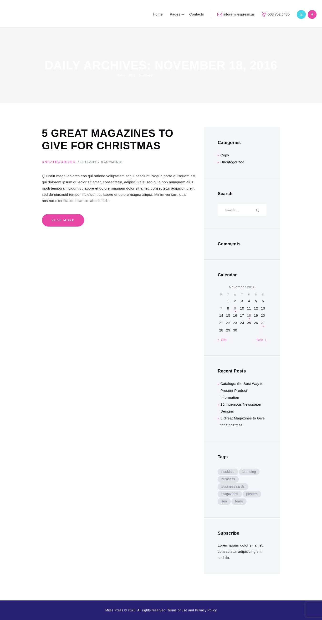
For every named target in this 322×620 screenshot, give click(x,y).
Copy (224, 155)
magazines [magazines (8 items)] (229, 494)
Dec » (261, 340)
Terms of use (177, 610)
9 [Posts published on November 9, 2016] (235, 308)
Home (121, 75)
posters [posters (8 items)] (252, 494)
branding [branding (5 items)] (249, 472)
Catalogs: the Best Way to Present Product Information (241, 390)
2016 (131, 75)
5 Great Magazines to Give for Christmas (109, 139)
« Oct (222, 340)
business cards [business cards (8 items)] (233, 486)
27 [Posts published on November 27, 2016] (263, 323)
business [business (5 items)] (228, 479)
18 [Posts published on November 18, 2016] (249, 315)
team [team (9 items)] (239, 501)
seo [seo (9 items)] (224, 501)
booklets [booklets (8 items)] (227, 472)
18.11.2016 (89, 162)
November (146, 75)
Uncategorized (59, 162)
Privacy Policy (206, 610)
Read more (62, 220)
